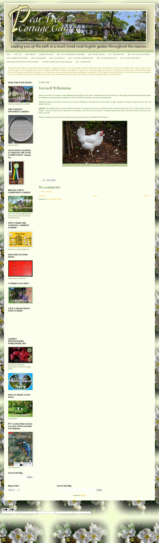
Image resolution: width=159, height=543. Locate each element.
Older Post (147, 196)
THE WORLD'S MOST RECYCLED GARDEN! (23, 62)
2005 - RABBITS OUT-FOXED (17, 58)
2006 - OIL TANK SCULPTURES (139, 54)
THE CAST (18, 54)
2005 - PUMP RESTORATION (107, 58)
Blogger (83, 495)
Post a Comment (46, 191)
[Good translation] (5, 509)
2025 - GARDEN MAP (83, 62)
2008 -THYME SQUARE (96, 54)
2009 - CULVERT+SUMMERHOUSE (80, 58)
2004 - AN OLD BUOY (57, 58)
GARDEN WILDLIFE (46, 54)
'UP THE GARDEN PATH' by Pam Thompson (57, 62)
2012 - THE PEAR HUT (116, 54)
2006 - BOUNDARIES (38, 58)
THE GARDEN (30, 54)
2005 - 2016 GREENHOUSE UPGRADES (71, 54)
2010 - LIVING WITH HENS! (130, 58)
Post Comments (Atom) (54, 199)
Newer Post (42, 196)
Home (9, 54)
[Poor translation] (11, 509)
